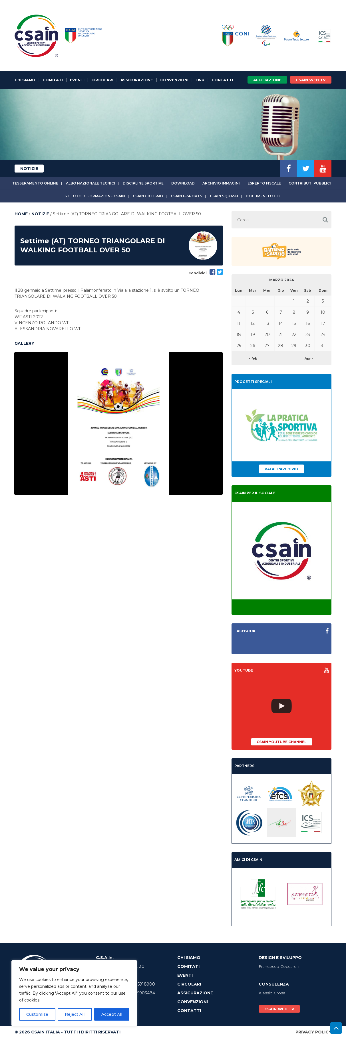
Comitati (53, 80)
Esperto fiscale (264, 183)
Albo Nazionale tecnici (90, 183)
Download (183, 183)
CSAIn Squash (224, 196)
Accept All (111, 1014)
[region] (74, 993)
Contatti (222, 80)
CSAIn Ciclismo (148, 196)
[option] (118, 423)
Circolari (102, 80)
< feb (253, 358)
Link (200, 80)
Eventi (77, 80)
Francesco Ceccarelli (279, 966)
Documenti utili (263, 196)
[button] (325, 219)
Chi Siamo (25, 80)
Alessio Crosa (272, 993)
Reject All (75, 1014)
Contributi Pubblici (310, 183)
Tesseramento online (35, 183)
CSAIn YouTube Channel (282, 742)
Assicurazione (136, 80)
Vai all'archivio (281, 469)
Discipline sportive (143, 183)
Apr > (309, 358)
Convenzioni (174, 80)
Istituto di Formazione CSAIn (94, 196)
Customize (37, 1014)
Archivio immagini (221, 183)
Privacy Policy (313, 1032)
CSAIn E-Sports (186, 196)
